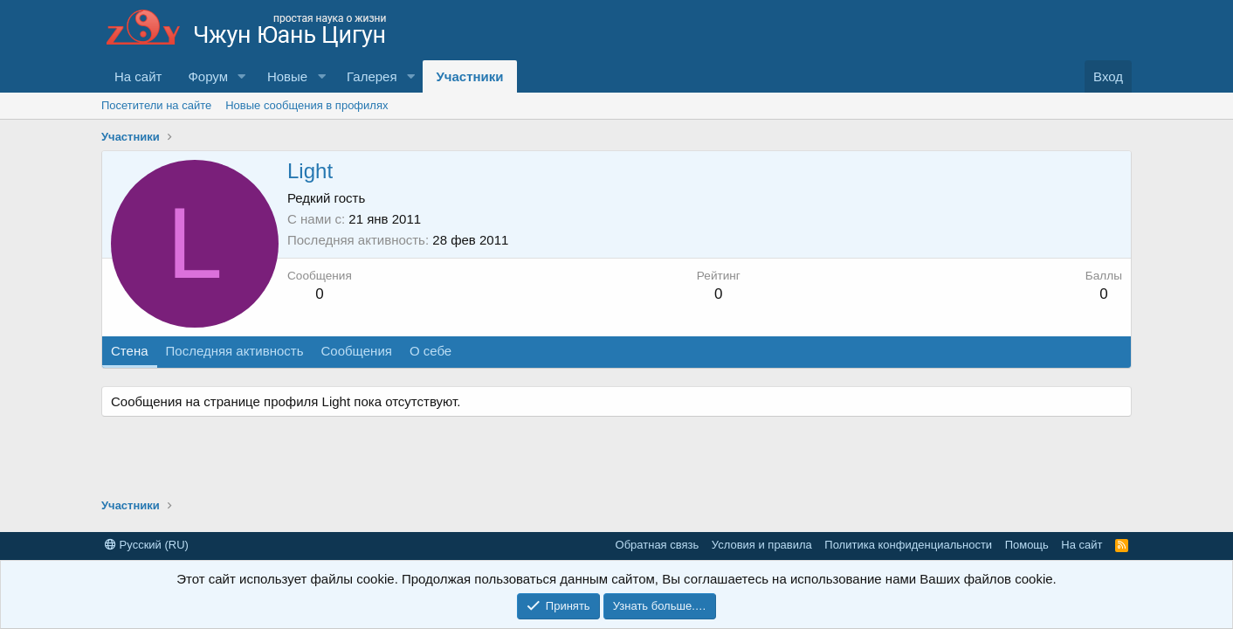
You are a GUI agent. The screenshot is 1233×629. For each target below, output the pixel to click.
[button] (242, 76)
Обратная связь (657, 544)
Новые (287, 76)
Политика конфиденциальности (908, 544)
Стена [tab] (129, 350)
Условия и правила (762, 544)
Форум (208, 76)
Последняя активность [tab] (235, 350)
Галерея (372, 76)
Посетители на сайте (156, 105)
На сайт (138, 76)
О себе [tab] (430, 350)
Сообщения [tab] (355, 350)
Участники (469, 76)
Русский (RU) (147, 544)
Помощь (1027, 544)
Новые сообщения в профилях (306, 105)
